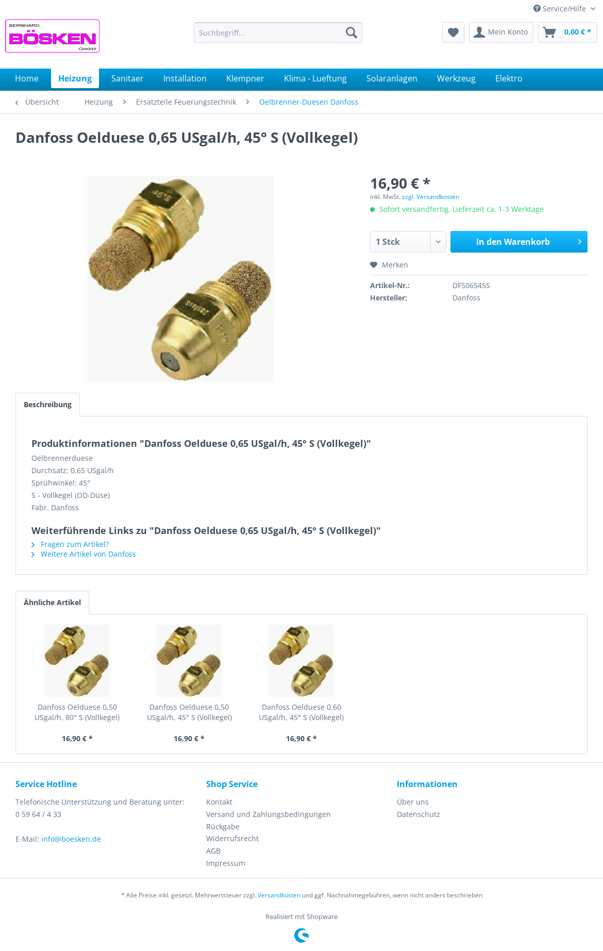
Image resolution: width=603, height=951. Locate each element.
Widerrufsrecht (232, 838)
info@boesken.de (71, 839)
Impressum (225, 863)
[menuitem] (278, 32)
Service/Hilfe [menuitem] (560, 8)
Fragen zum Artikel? (70, 544)
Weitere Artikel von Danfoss (83, 554)
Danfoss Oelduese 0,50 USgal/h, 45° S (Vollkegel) (189, 712)
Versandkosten (279, 895)
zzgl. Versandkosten (430, 196)
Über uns (413, 802)
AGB (213, 851)
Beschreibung (48, 404)
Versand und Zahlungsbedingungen (268, 814)
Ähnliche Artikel (52, 602)
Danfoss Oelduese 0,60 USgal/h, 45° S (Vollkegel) (301, 712)
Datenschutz (418, 814)
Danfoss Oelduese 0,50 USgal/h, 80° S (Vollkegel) (77, 712)
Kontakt (219, 802)
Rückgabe (223, 826)
